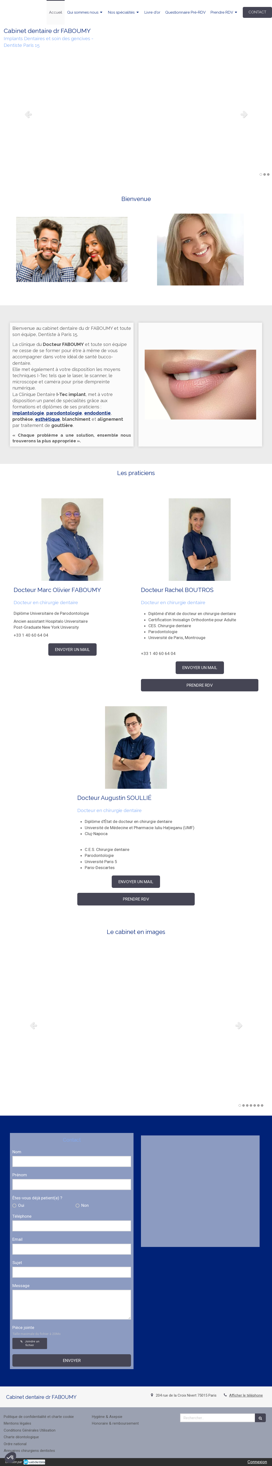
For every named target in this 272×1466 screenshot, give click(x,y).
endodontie (97, 413)
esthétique (47, 419)
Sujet (17, 1262)
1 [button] (261, 174)
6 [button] (258, 1105)
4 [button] (251, 1105)
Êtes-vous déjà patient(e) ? (37, 1197)
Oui (20, 1205)
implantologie (28, 413)
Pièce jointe (36, 1330)
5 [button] (254, 1105)
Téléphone (21, 1216)
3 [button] (268, 174)
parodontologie (64, 413)
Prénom (19, 1174)
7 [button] (262, 1105)
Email (17, 1239)
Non (84, 1205)
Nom (16, 1151)
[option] (136, 114)
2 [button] (264, 174)
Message (20, 1285)
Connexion (257, 1461)
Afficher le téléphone (246, 1395)
